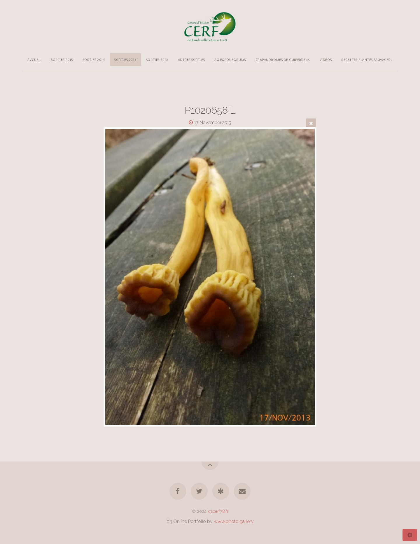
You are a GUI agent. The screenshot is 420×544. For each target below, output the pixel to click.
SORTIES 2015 (62, 59)
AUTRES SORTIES (191, 59)
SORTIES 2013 (125, 59)
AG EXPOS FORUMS (230, 59)
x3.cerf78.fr (218, 511)
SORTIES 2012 (157, 59)
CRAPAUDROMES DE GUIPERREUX (283, 59)
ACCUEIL (34, 59)
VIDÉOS (326, 59)
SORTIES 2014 (94, 59)
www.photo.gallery (234, 521)
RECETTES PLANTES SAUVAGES (365, 59)
